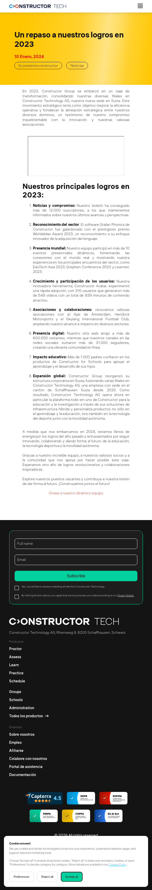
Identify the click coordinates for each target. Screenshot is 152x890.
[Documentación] (28, 774)
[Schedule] (17, 681)
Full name (25, 543)
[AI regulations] (108, 816)
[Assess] (17, 657)
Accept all (71, 876)
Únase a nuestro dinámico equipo (76, 493)
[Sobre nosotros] (28, 733)
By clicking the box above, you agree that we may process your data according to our (77, 595)
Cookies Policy (117, 864)
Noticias (77, 65)
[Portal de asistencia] (28, 766)
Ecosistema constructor (38, 65)
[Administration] (29, 708)
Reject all (47, 876)
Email (21, 559)
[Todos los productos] (29, 716)
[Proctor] (17, 647)
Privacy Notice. (126, 595)
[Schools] (29, 699)
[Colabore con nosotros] (28, 758)
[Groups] (29, 690)
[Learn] (17, 665)
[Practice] (17, 673)
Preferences (21, 876)
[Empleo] (28, 742)
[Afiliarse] (28, 750)
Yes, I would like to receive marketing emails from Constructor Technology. (63, 586)
